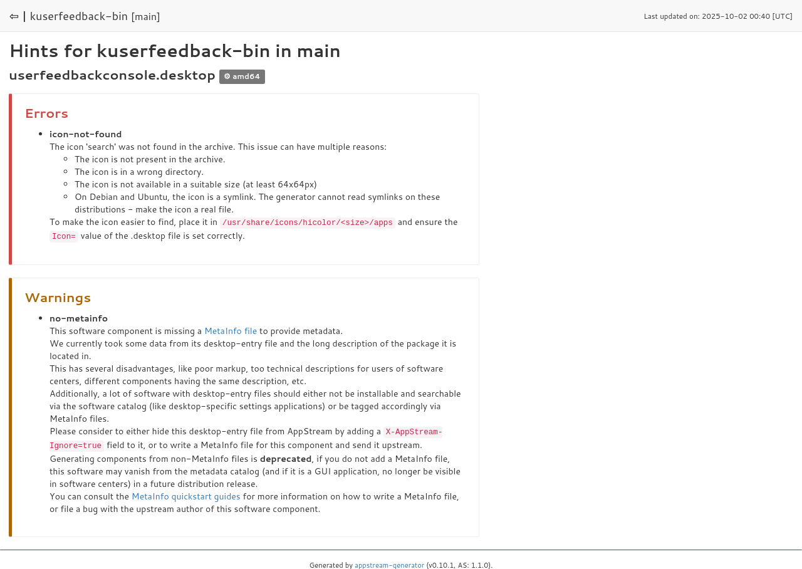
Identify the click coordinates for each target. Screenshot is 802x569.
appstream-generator (389, 563)
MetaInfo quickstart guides (186, 494)
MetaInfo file (230, 329)
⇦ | (18, 16)
